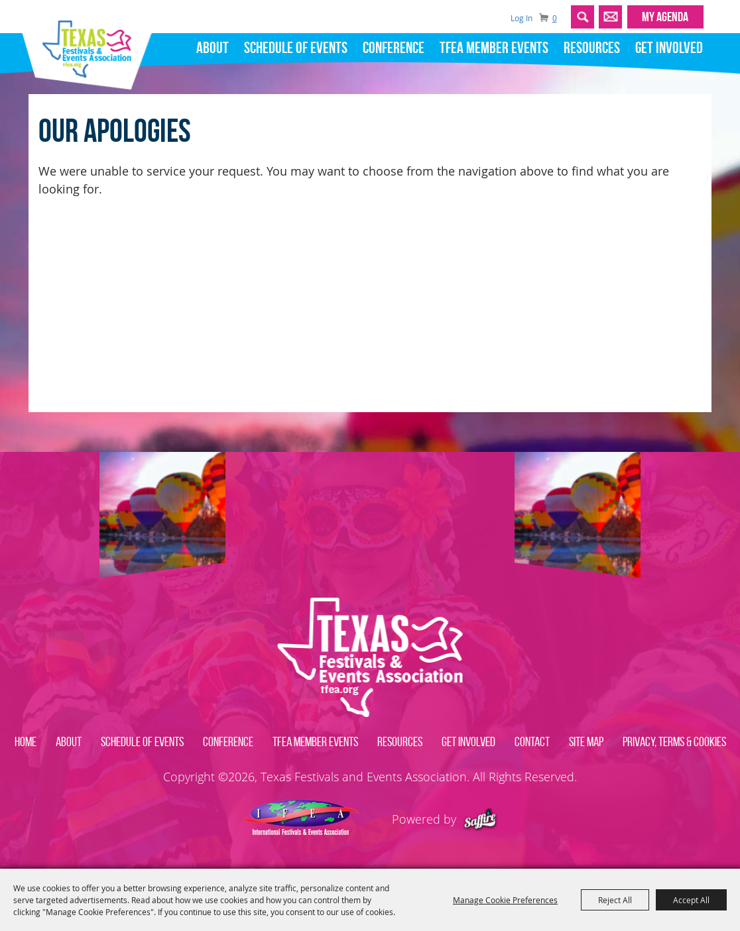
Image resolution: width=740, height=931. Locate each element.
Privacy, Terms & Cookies (674, 741)
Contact (532, 741)
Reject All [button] (615, 900)
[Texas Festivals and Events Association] (92, 45)
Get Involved (669, 47)
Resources (592, 47)
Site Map (586, 741)
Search (582, 16)
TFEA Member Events (494, 47)
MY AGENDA (665, 16)
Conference (393, 47)
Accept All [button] (691, 900)
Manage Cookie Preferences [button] (505, 900)
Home (25, 741)
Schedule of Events (295, 47)
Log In (521, 18)
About (212, 47)
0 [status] (554, 18)
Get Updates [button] (610, 16)
